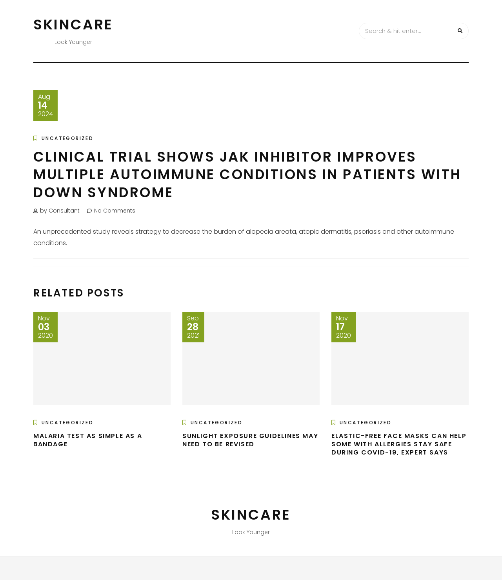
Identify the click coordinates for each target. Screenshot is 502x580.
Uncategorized (67, 138)
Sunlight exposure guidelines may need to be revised (250, 440)
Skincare (73, 25)
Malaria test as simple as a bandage (87, 440)
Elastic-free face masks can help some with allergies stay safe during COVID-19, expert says (398, 444)
